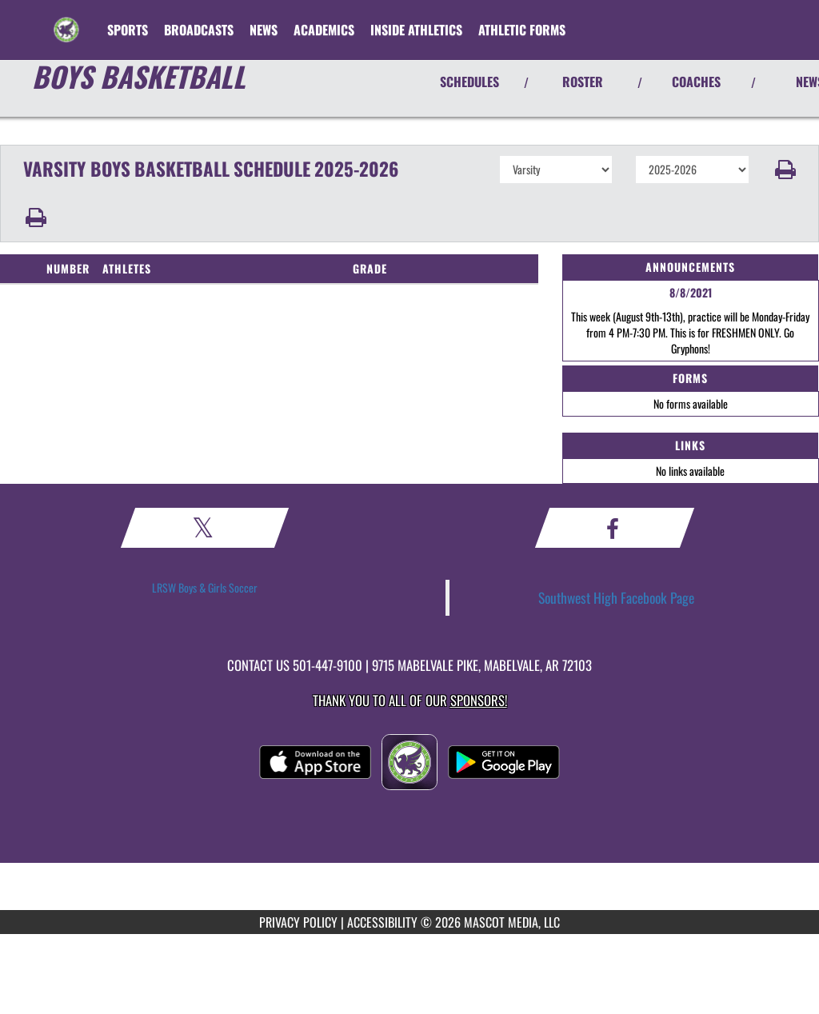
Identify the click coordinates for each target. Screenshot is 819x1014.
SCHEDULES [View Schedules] (469, 82)
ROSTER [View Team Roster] (582, 82)
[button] (784, 169)
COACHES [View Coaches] (696, 82)
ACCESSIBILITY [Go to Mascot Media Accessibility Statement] (382, 922)
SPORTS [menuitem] (127, 29)
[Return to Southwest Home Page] (66, 20)
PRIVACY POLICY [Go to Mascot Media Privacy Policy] (298, 922)
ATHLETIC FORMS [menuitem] (521, 29)
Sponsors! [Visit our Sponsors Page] (478, 700)
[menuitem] (199, 29)
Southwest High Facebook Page (616, 597)
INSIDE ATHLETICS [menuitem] (416, 29)
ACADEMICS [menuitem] (324, 29)
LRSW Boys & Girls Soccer (205, 587)
